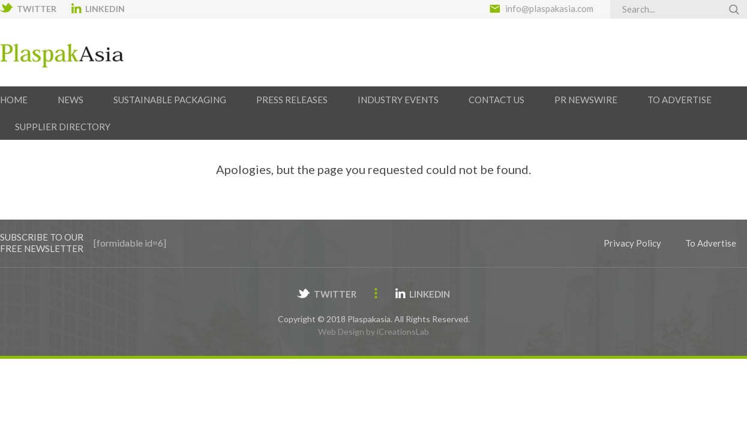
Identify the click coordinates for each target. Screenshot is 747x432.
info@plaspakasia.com (549, 8)
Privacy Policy (632, 243)
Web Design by (373, 331)
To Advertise (710, 243)
